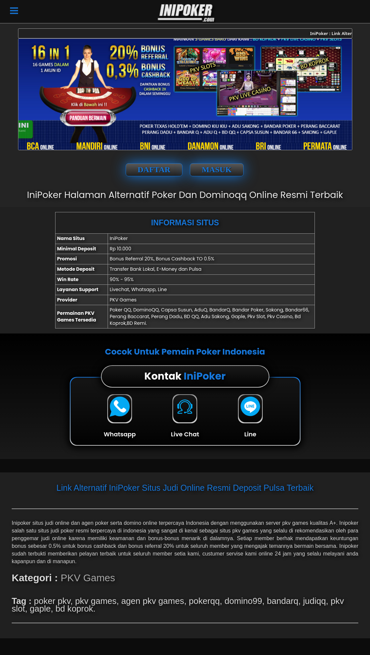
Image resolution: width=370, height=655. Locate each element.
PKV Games (87, 577)
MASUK (217, 169)
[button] (14, 10)
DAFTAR (154, 169)
